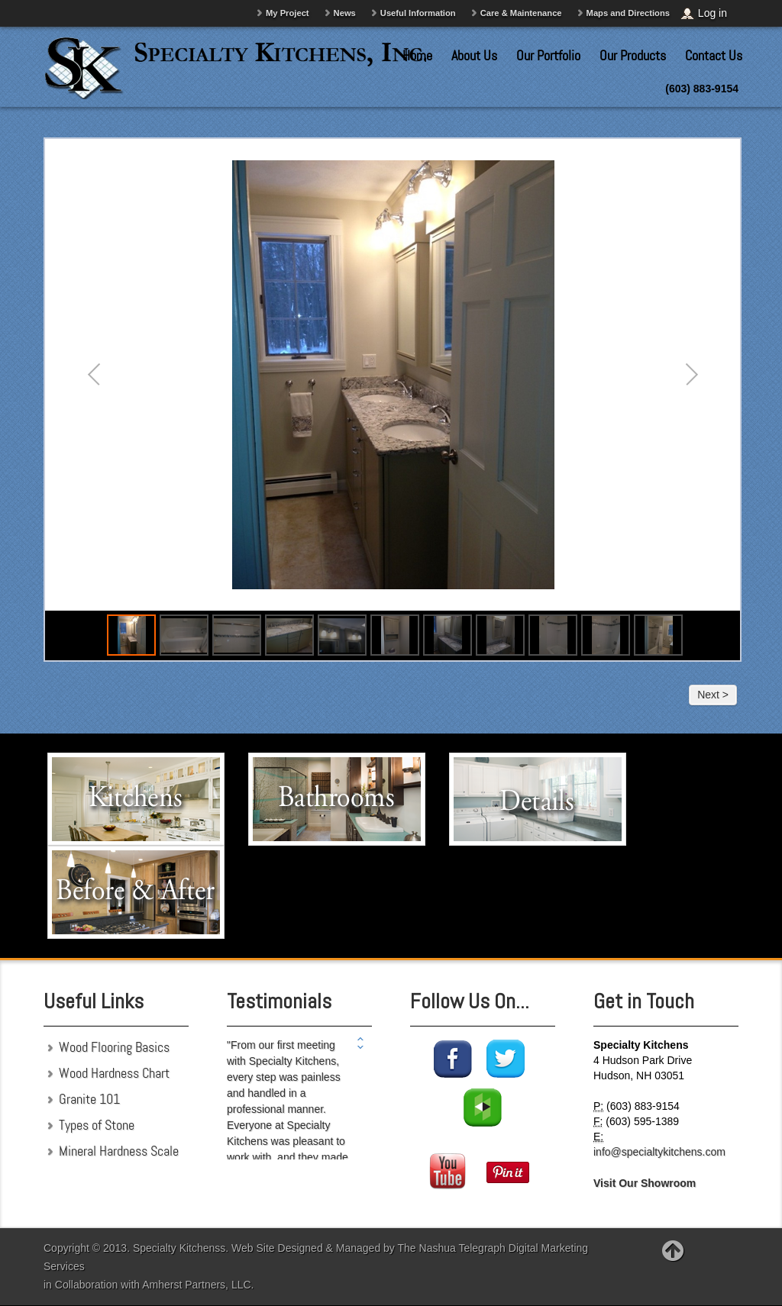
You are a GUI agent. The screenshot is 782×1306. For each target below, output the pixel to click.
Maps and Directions (628, 13)
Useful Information (418, 13)
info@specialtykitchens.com (659, 1152)
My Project (287, 13)
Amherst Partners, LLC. (198, 1285)
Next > (713, 694)
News (345, 13)
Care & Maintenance (521, 13)
